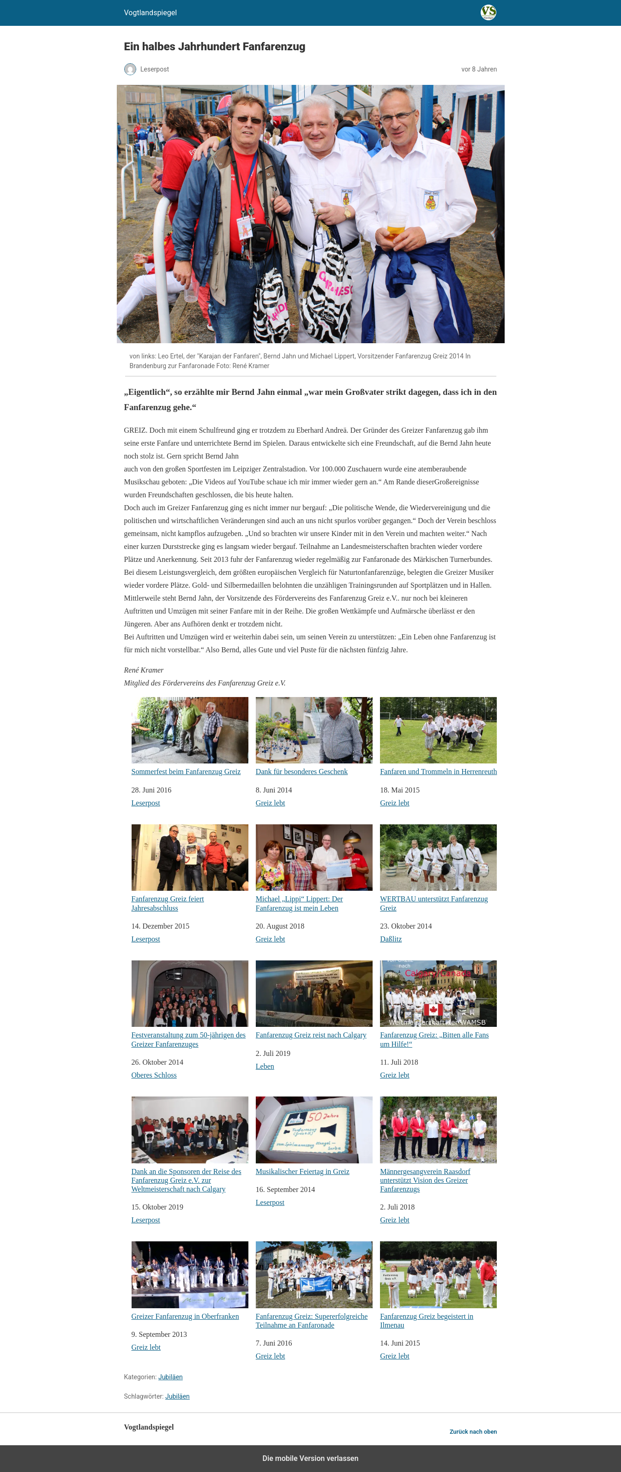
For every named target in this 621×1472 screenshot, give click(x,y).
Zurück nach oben (473, 1431)
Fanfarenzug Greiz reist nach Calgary (314, 999)
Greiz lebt (270, 803)
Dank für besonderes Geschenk (314, 736)
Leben (265, 1066)
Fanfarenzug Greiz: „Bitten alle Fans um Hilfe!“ (438, 1004)
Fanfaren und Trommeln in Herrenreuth (438, 736)
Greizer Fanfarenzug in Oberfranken (190, 1280)
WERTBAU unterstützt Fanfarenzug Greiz (438, 868)
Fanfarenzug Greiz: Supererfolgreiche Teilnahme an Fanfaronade (314, 1285)
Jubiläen (170, 1377)
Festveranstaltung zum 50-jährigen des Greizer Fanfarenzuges (190, 1004)
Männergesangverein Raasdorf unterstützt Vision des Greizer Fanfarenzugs (438, 1145)
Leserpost (146, 803)
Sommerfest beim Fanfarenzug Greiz (190, 736)
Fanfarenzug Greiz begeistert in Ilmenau (438, 1285)
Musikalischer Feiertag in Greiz (314, 1136)
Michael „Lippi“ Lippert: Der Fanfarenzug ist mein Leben (314, 868)
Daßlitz (391, 939)
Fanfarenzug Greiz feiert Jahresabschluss (190, 868)
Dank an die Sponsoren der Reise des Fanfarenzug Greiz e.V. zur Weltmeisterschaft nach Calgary (190, 1145)
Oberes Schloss (154, 1075)
